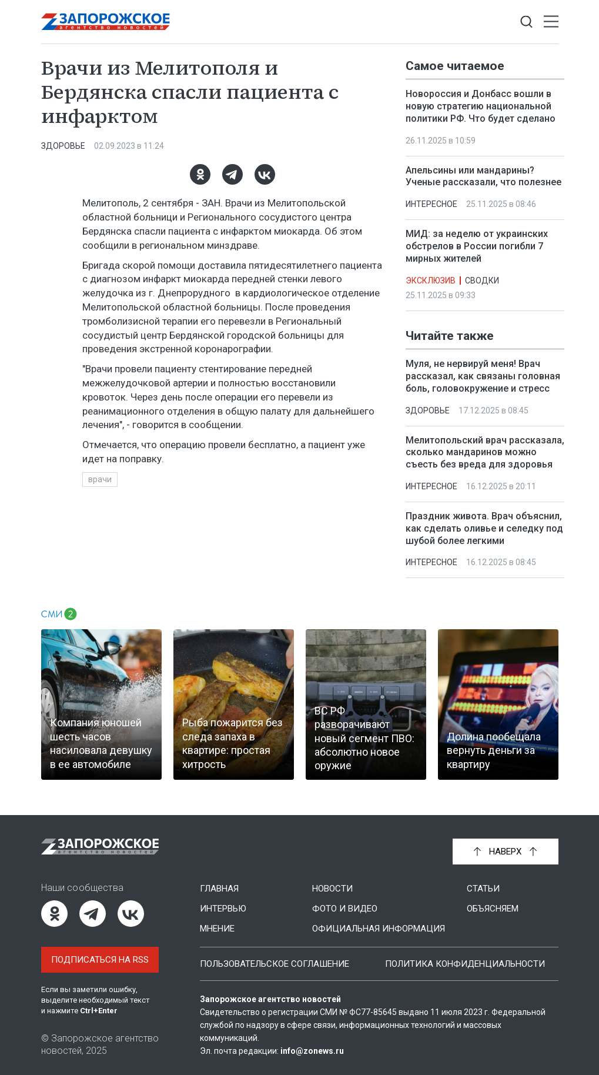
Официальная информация (378, 928)
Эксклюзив (431, 280)
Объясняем (492, 908)
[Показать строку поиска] (526, 22)
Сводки (482, 280)
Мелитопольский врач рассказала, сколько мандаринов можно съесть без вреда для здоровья (485, 452)
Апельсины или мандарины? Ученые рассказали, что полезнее (483, 176)
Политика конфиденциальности (465, 964)
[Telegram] (232, 174)
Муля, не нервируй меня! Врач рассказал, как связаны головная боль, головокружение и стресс (483, 376)
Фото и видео (344, 908)
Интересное (431, 204)
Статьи (483, 888)
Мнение (217, 928)
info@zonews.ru (312, 1051)
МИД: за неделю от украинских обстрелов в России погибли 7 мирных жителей (477, 246)
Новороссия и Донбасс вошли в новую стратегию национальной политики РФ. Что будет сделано (481, 106)
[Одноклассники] (199, 174)
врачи (100, 479)
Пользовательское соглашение (274, 964)
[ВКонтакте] (264, 174)
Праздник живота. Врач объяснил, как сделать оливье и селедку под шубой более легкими (484, 528)
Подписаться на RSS (100, 959)
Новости (332, 888)
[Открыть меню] (551, 22)
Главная (219, 888)
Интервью (223, 908)
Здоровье (63, 146)
